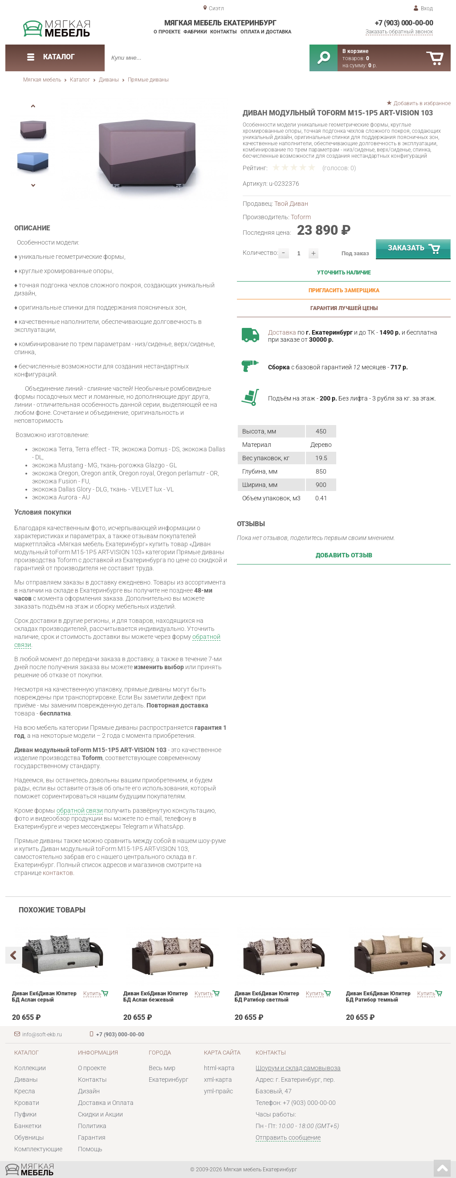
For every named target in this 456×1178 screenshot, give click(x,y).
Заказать (414, 249)
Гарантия (92, 1137)
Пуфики (25, 1114)
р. (372, 65)
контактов (58, 872)
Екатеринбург (168, 1079)
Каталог (80, 80)
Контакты (223, 32)
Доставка (282, 332)
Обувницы (29, 1137)
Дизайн (89, 1091)
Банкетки (27, 1125)
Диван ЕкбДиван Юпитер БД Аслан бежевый (155, 996)
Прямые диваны (148, 80)
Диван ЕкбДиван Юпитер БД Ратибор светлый (267, 996)
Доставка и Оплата (106, 1102)
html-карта (219, 1068)
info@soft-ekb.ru (42, 1034)
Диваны (109, 80)
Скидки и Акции (100, 1114)
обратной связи (80, 810)
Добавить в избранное (422, 103)
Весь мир (162, 1068)
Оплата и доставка (265, 32)
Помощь (90, 1149)
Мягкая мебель (42, 80)
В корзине (355, 51)
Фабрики (195, 32)
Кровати (26, 1102)
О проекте (167, 32)
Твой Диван (291, 203)
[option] (144, 153)
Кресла (24, 1091)
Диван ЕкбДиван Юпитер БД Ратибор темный (378, 996)
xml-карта (218, 1079)
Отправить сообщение (288, 1137)
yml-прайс (218, 1091)
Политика (92, 1125)
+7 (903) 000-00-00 (404, 23)
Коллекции (30, 1068)
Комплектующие (38, 1149)
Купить (92, 993)
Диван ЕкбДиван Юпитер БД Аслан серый (44, 996)
